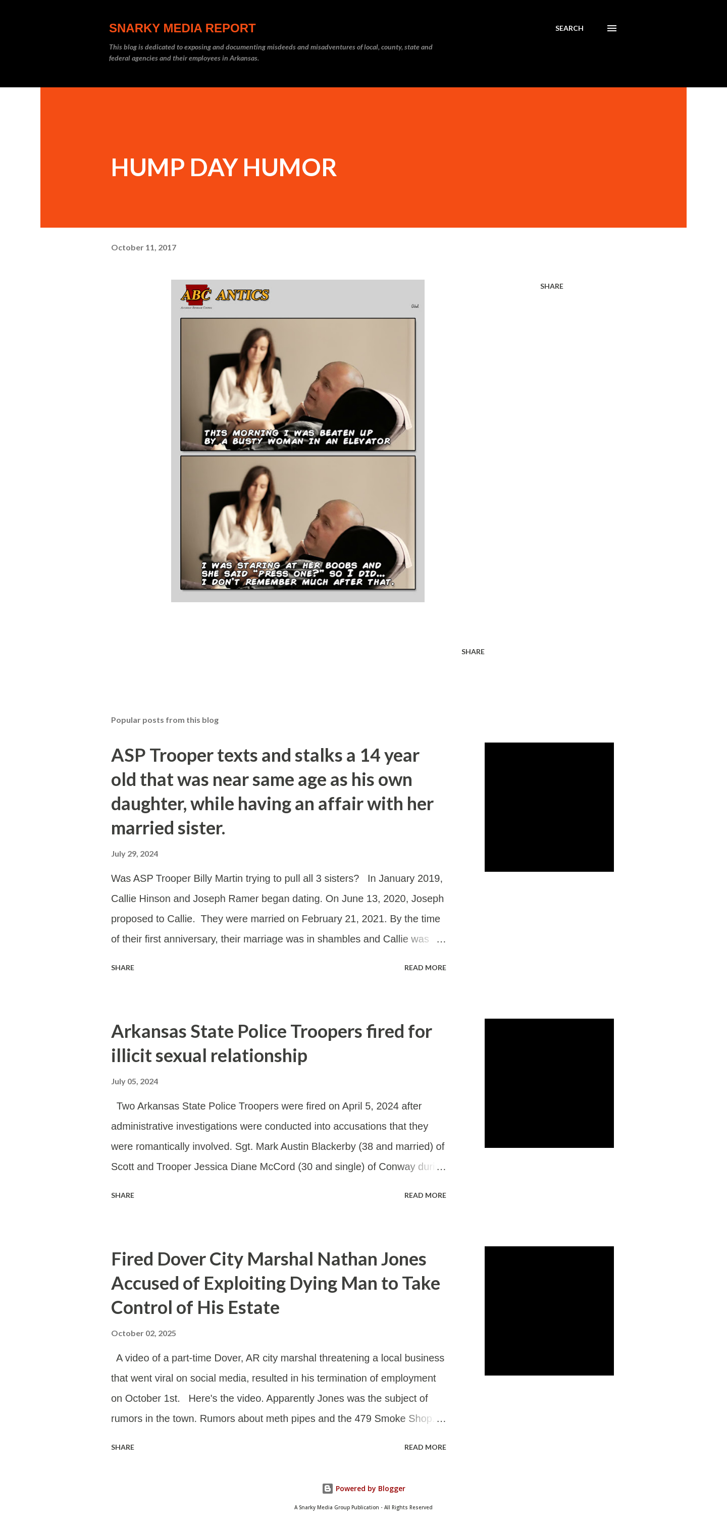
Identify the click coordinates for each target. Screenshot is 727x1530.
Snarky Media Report (182, 28)
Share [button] (551, 286)
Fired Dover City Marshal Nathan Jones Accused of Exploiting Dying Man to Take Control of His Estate (275, 1282)
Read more (425, 967)
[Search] (569, 28)
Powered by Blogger (363, 1488)
